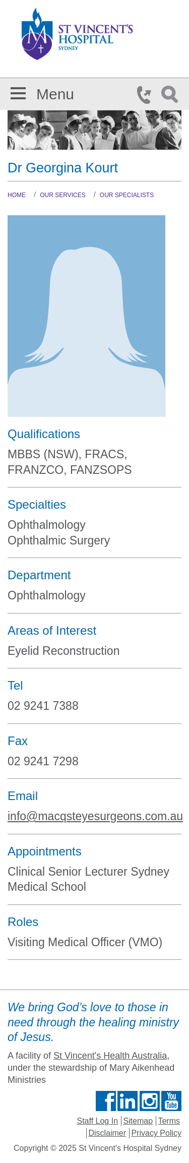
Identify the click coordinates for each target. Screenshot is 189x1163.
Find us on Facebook (106, 1101)
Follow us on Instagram (150, 1101)
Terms (169, 1121)
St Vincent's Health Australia (110, 1056)
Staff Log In (97, 1121)
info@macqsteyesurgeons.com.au (95, 816)
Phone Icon (147, 95)
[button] (18, 91)
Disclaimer (107, 1133)
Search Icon (171, 95)
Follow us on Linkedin (127, 1101)
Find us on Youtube (171, 1101)
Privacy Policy (156, 1133)
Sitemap (138, 1121)
